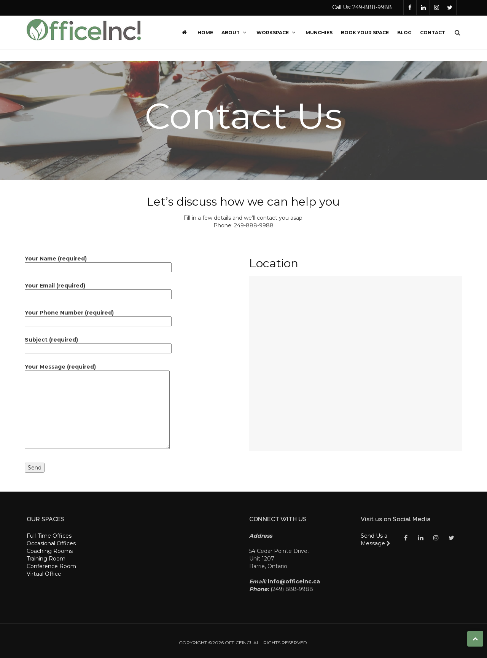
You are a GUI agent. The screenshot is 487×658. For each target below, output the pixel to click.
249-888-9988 (254, 225)
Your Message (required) (97, 406)
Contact (432, 32)
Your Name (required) (98, 263)
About (234, 32)
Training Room (46, 558)
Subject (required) (98, 344)
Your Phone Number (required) (98, 317)
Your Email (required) (98, 290)
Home (205, 32)
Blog (404, 32)
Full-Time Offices (49, 535)
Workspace (276, 32)
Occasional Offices (51, 543)
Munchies (319, 32)
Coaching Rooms (50, 551)
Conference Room (51, 566)
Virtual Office (44, 573)
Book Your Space (365, 32)
